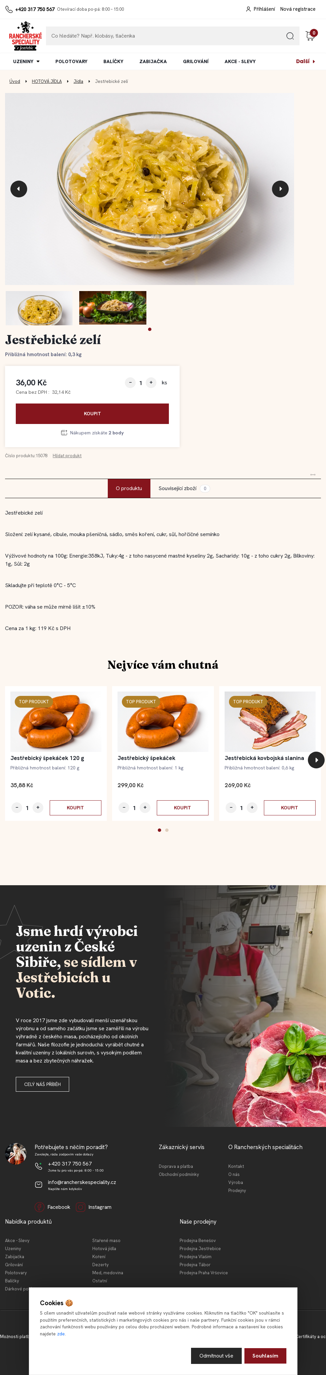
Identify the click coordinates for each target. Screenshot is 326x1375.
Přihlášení (264, 9)
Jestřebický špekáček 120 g (47, 758)
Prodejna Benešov (198, 1240)
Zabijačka (14, 1257)
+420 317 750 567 (34, 9)
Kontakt (236, 1166)
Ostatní (99, 1281)
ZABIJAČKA (153, 61)
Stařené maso (106, 1240)
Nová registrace (298, 9)
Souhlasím (265, 1355)
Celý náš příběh (42, 1084)
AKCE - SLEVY (240, 61)
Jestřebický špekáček (146, 758)
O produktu (129, 488)
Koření (98, 1257)
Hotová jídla (104, 1248)
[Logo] (25, 36)
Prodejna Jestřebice (200, 1248)
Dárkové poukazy (22, 1289)
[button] (149, 329)
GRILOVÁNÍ (195, 61)
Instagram (93, 1207)
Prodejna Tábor (195, 1265)
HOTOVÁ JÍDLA (47, 81)
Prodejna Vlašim (196, 1257)
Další (303, 61)
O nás (234, 1174)
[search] (290, 38)
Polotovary (16, 1273)
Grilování (14, 1265)
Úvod (14, 81)
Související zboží (184, 488)
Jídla (78, 81)
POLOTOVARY (71, 61)
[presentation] (18, 189)
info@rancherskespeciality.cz (82, 1182)
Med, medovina (107, 1273)
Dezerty (100, 1265)
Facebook (52, 1207)
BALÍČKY (113, 61)
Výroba (235, 1182)
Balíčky (12, 1281)
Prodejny (237, 1190)
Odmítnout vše (216, 1355)
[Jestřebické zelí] (149, 189)
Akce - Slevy (17, 1240)
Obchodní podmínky (179, 1174)
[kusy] (140, 383)
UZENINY (23, 61)
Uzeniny (13, 1248)
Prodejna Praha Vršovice (204, 1273)
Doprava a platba (176, 1166)
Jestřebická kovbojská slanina (264, 758)
